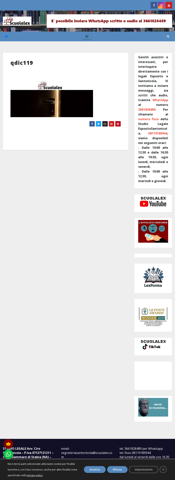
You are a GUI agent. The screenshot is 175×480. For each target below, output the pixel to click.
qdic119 (21, 62)
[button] (168, 36)
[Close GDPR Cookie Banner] (163, 469)
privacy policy (35, 475)
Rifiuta (117, 469)
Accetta (95, 469)
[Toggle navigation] (86, 36)
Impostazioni (144, 469)
